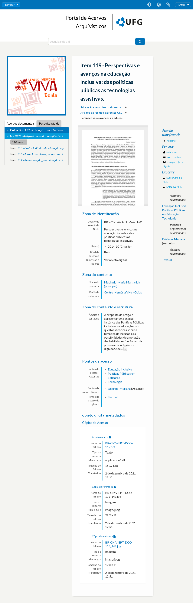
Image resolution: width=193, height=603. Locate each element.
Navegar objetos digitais (173, 164)
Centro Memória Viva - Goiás (123, 292)
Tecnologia (115, 382)
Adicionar (171, 140)
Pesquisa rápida (49, 123)
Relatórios (170, 152)
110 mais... (19, 142)
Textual (112, 397)
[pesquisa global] (92, 41)
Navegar (10, 4)
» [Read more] (125, 348)
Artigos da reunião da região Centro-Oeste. (102, 112)
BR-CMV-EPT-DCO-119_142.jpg (119, 544)
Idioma (158, 4)
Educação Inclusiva (120, 369)
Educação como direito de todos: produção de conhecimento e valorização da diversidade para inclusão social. (102, 107)
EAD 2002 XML (172, 186)
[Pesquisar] (140, 41)
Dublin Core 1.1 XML (172, 179)
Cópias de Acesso (95, 423)
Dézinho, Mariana (119, 388)
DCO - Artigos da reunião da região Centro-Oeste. (44, 136)
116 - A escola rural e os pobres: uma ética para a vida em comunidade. (59, 154)
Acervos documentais (20, 123)
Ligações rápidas (149, 4)
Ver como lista (172, 157)
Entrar (181, 4)
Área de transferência (168, 4)
